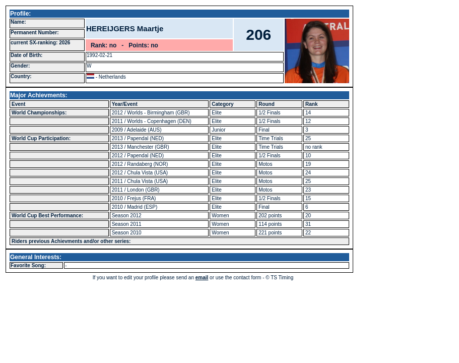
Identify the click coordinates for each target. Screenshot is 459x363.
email (202, 277)
